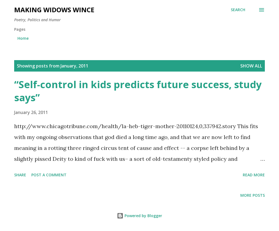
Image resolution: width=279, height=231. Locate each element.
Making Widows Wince (54, 9)
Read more (254, 174)
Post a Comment (48, 174)
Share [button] (20, 174)
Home (23, 38)
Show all (251, 66)
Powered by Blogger (139, 215)
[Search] (238, 10)
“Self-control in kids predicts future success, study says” (138, 91)
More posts (252, 195)
